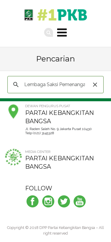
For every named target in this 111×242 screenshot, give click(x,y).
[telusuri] (54, 84)
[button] (95, 84)
